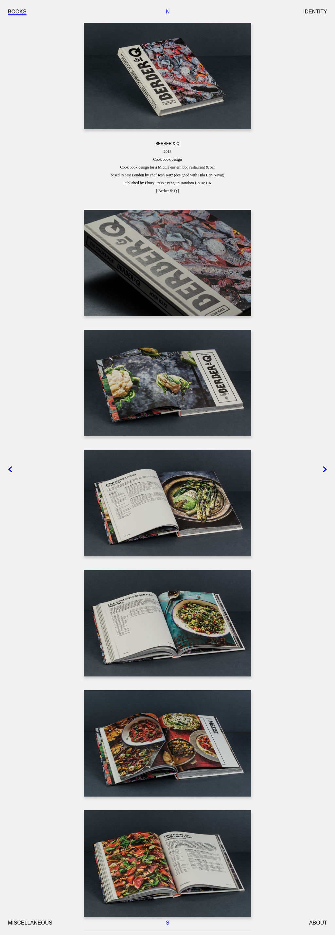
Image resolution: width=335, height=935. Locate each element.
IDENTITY (315, 11)
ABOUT (318, 923)
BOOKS (17, 11)
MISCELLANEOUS (30, 923)
